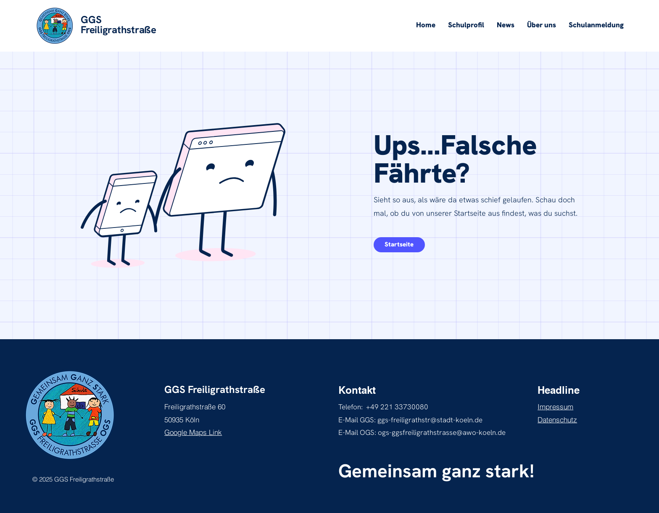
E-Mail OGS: (358, 432)
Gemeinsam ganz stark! (436, 471)
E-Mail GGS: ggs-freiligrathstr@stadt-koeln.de (410, 419)
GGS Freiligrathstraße (214, 389)
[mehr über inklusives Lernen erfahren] (399, 244)
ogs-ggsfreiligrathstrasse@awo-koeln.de (442, 432)
